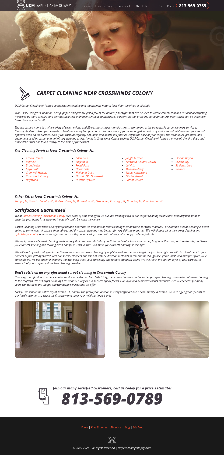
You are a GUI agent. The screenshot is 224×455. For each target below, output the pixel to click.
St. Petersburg (184, 165)
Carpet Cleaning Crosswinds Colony (44, 216)
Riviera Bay (182, 162)
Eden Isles (82, 158)
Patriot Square (134, 180)
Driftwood (32, 180)
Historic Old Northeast (89, 176)
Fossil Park (82, 165)
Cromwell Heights (36, 173)
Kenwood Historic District (141, 162)
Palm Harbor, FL (153, 201)
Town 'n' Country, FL (41, 201)
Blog (127, 427)
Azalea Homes (34, 158)
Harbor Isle (82, 169)
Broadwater (33, 165)
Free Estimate (103, 6)
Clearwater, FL (104, 201)
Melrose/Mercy (135, 169)
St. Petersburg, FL (65, 201)
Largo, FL (119, 201)
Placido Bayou (184, 158)
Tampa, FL (21, 201)
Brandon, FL (134, 201)
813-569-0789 (112, 398)
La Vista (130, 165)
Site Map (138, 427)
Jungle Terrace (134, 158)
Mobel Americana (136, 173)
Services (124, 6)
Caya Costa (32, 169)
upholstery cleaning (26, 234)
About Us (141, 6)
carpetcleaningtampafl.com (134, 448)
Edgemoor (82, 162)
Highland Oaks (85, 173)
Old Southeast (134, 176)
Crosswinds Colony (37, 176)
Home (86, 6)
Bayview (31, 162)
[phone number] (192, 5)
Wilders (180, 169)
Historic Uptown (85, 180)
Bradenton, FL (85, 201)
